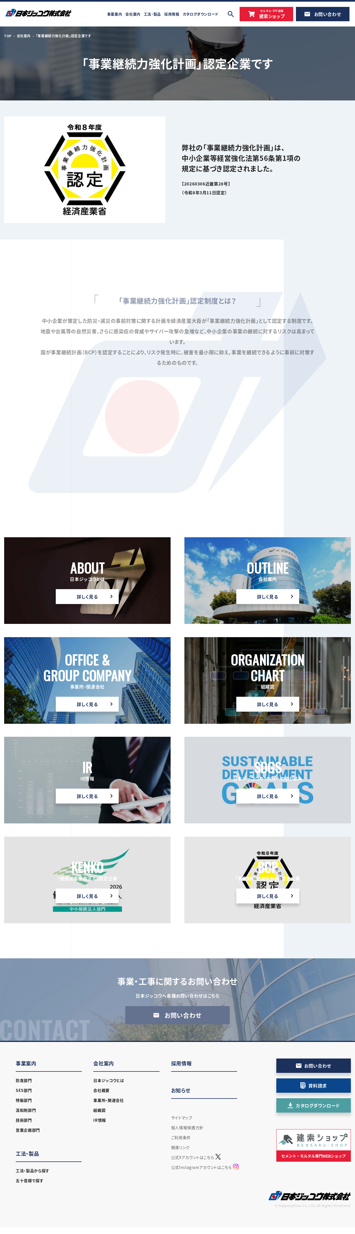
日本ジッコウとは (108, 1080)
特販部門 (24, 1100)
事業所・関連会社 (108, 1100)
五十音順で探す (29, 1180)
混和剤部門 (26, 1110)
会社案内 (24, 35)
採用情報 (181, 1063)
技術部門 (24, 1120)
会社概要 (101, 1090)
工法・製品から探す (32, 1170)
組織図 (99, 1110)
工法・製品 (27, 1153)
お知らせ (180, 1090)
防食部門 (24, 1080)
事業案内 (26, 1063)
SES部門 (24, 1090)
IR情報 (99, 1120)
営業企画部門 (28, 1130)
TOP (8, 35)
